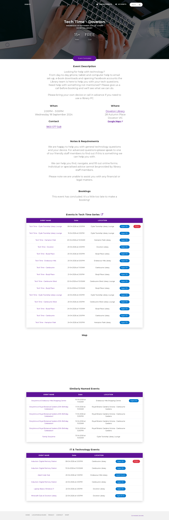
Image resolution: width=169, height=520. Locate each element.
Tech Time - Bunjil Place (46, 254)
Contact (59, 515)
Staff (67, 515)
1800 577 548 (53, 126)
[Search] (134, 5)
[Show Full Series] (102, 214)
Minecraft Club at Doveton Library (44, 496)
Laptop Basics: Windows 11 (44, 489)
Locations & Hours (39, 515)
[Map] (84, 360)
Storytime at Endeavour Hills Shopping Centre (48, 401)
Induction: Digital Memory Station (44, 461)
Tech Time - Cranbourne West (45, 281)
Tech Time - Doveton (46, 247)
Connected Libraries (137, 515)
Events (27, 4)
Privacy (51, 515)
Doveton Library (115, 111)
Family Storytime (48, 437)
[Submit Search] (141, 5)
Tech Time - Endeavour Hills (45, 261)
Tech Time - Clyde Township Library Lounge (45, 226)
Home (28, 515)
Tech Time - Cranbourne (46, 268)
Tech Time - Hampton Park (45, 240)
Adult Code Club (44, 475)
